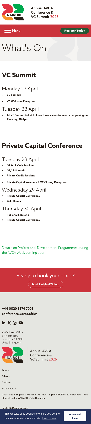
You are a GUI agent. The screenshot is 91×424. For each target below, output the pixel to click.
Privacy (6, 376)
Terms (5, 370)
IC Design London (18, 407)
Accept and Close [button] (75, 416)
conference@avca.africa (19, 314)
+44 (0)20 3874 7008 (17, 308)
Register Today (74, 31)
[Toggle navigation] (12, 31)
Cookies (6, 382)
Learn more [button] (49, 418)
